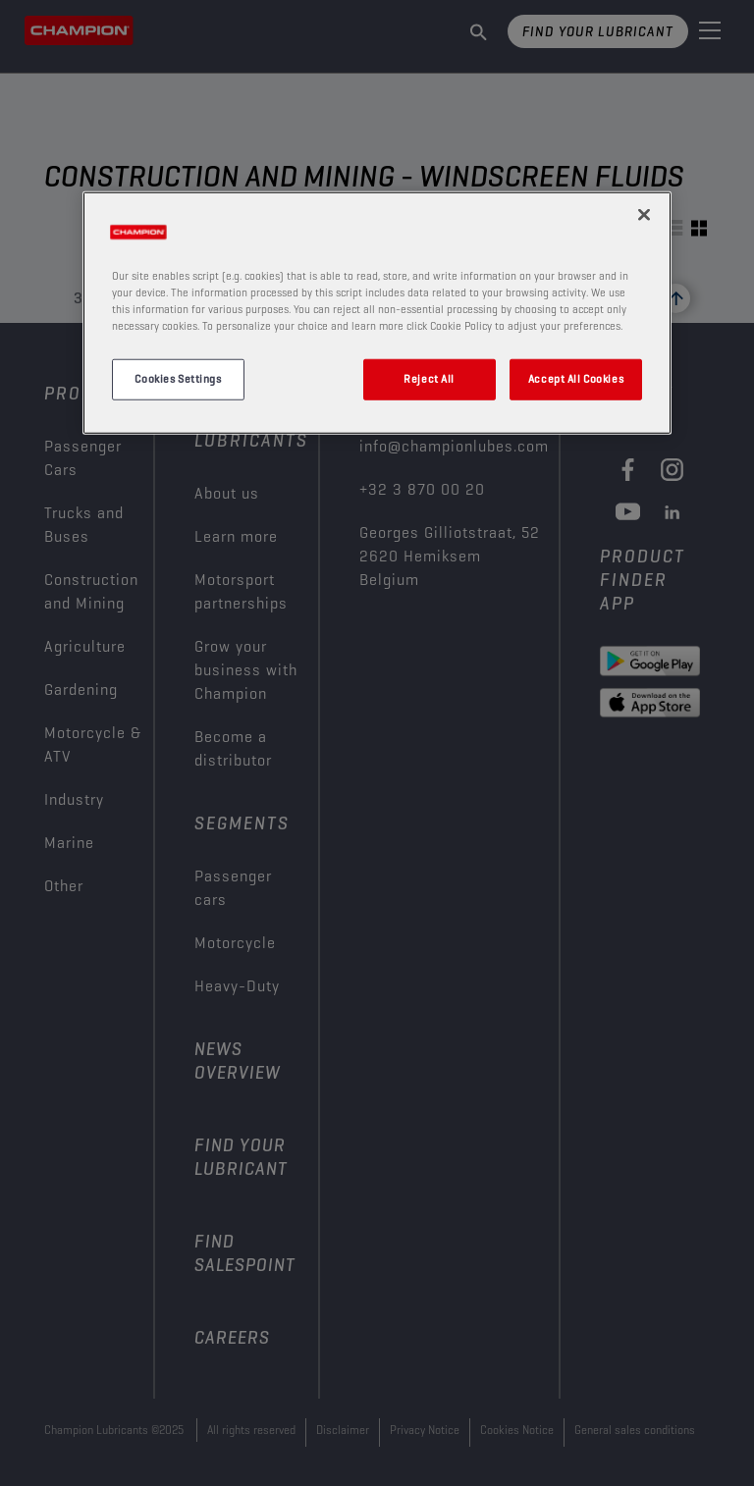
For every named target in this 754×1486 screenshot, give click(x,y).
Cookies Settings (178, 379)
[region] (377, 313)
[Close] (644, 215)
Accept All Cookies (575, 379)
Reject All (429, 379)
